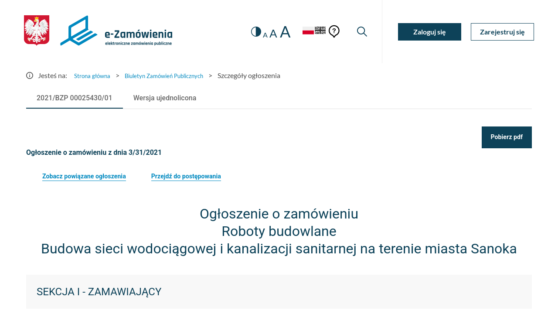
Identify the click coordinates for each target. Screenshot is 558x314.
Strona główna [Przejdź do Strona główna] (96, 75)
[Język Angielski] (317, 31)
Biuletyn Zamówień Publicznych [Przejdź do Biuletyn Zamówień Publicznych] (180, 75)
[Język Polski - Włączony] (298, 31)
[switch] (245, 31)
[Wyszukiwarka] (360, 31)
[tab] (74, 98)
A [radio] (255, 35)
